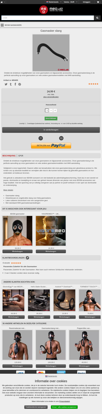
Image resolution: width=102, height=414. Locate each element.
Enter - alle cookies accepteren (64, 407)
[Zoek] (97, 17)
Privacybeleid (64, 401)
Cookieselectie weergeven (36, 407)
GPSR (20, 155)
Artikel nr (7, 80)
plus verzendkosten (51, 97)
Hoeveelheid (51, 105)
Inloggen (86, 2)
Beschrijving (8, 155)
